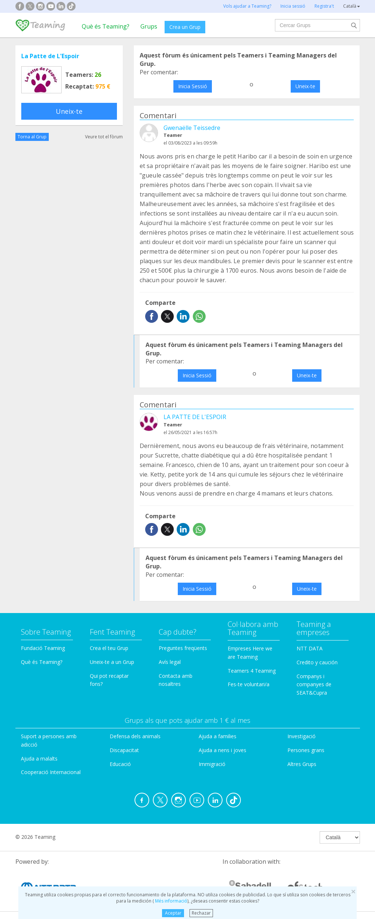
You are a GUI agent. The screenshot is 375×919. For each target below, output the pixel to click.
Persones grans (305, 750)
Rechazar (201, 913)
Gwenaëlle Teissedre (191, 128)
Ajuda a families (217, 736)
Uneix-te (69, 111)
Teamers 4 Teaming (252, 670)
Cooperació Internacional (51, 772)
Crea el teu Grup (109, 648)
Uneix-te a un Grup (112, 661)
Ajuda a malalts (39, 758)
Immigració (212, 764)
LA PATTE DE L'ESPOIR (194, 417)
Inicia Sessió (192, 86)
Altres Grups (301, 764)
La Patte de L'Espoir (50, 56)
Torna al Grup (32, 137)
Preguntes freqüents (183, 648)
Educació (120, 764)
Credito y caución (317, 662)
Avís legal (170, 661)
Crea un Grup (185, 26)
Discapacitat (124, 750)
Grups (148, 26)
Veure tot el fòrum (104, 137)
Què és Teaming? (105, 26)
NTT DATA (310, 648)
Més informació (170, 901)
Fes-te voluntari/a (248, 684)
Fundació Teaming (43, 648)
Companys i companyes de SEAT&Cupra (314, 684)
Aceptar (173, 913)
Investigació (301, 736)
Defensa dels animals (135, 736)
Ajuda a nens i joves (222, 750)
